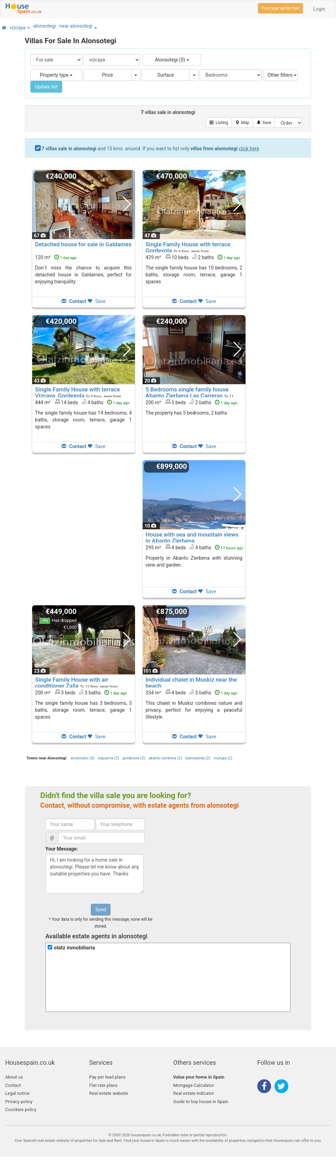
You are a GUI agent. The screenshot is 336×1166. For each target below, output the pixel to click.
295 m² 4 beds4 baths (194, 547)
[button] (28, 27)
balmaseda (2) (197, 758)
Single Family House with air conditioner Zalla (71, 682)
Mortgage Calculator (193, 1085)
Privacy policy (18, 1101)
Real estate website (108, 1093)
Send (100, 909)
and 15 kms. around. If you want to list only (150, 148)
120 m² (56, 257)
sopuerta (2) (108, 758)
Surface (165, 75)
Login (319, 9)
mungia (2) (223, 758)
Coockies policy (21, 1109)
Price (107, 75)
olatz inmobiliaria (74, 948)
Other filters (282, 75)
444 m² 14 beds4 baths (82, 402)
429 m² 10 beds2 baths (193, 257)
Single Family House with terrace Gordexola (188, 247)
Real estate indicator (193, 1093)
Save (96, 301)
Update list (46, 86)
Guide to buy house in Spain (201, 1101)
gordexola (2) (133, 758)
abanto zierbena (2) (165, 758)
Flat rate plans (103, 1085)
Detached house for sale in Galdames (83, 244)
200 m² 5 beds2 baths (192, 402)
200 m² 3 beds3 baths (81, 692)
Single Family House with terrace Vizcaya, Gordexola (77, 392)
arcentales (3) (83, 758)
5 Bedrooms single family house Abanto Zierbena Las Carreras (187, 392)
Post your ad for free (280, 8)
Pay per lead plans (107, 1077)
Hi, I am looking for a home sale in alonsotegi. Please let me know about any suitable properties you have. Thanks (95, 873)
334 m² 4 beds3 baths (192, 692)
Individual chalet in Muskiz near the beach (191, 682)
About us (14, 1077)
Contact (13, 1085)
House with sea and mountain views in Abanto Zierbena (192, 537)
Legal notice (17, 1093)
